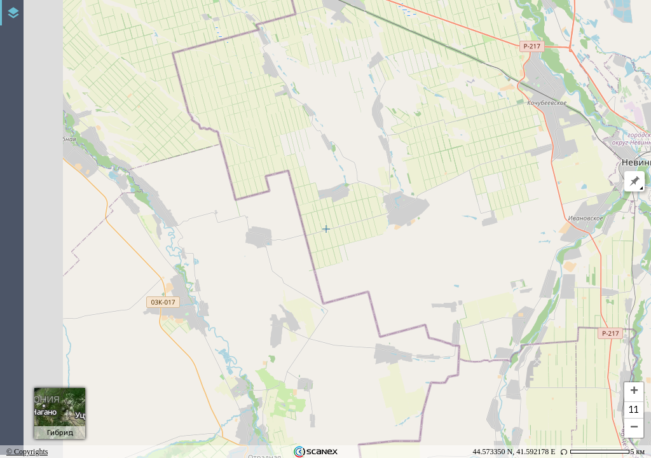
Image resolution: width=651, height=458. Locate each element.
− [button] (634, 428)
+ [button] (634, 391)
